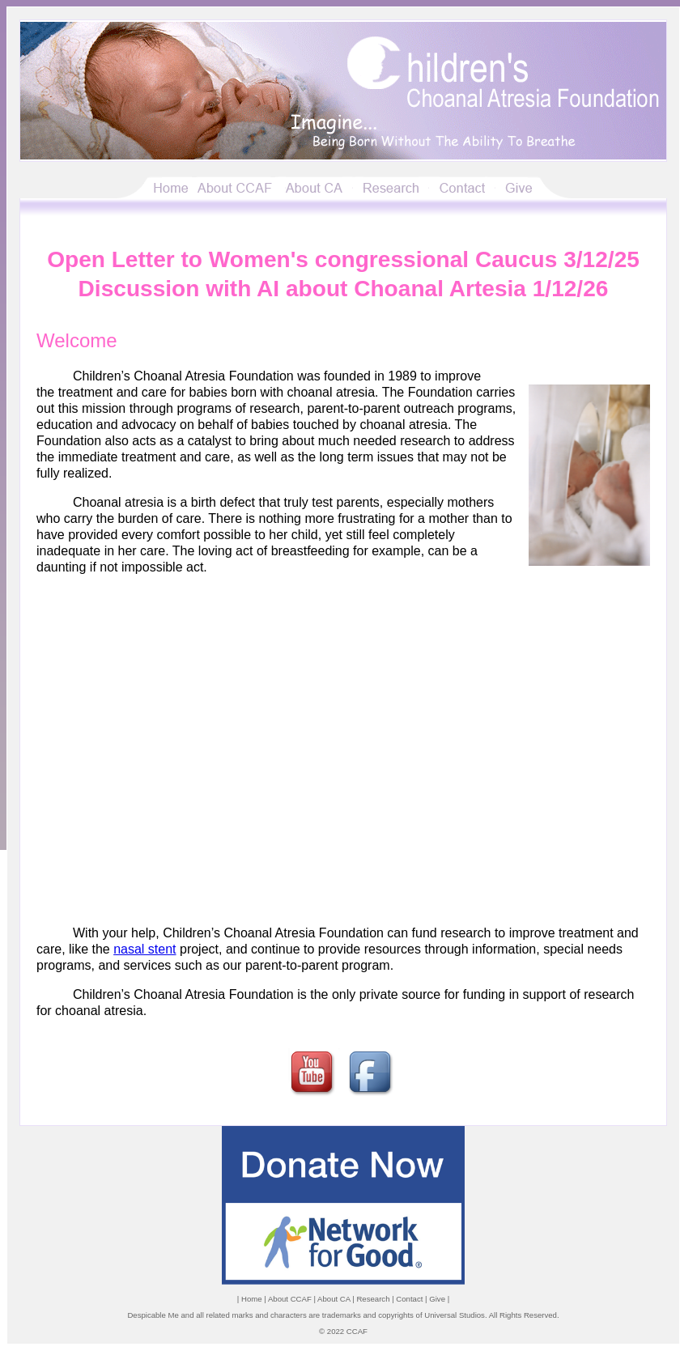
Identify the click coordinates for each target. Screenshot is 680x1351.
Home (251, 1298)
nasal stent (144, 949)
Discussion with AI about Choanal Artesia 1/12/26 (344, 288)
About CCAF (290, 1298)
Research (372, 1298)
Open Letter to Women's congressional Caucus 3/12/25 (343, 259)
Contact (409, 1298)
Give (437, 1298)
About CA (334, 1298)
